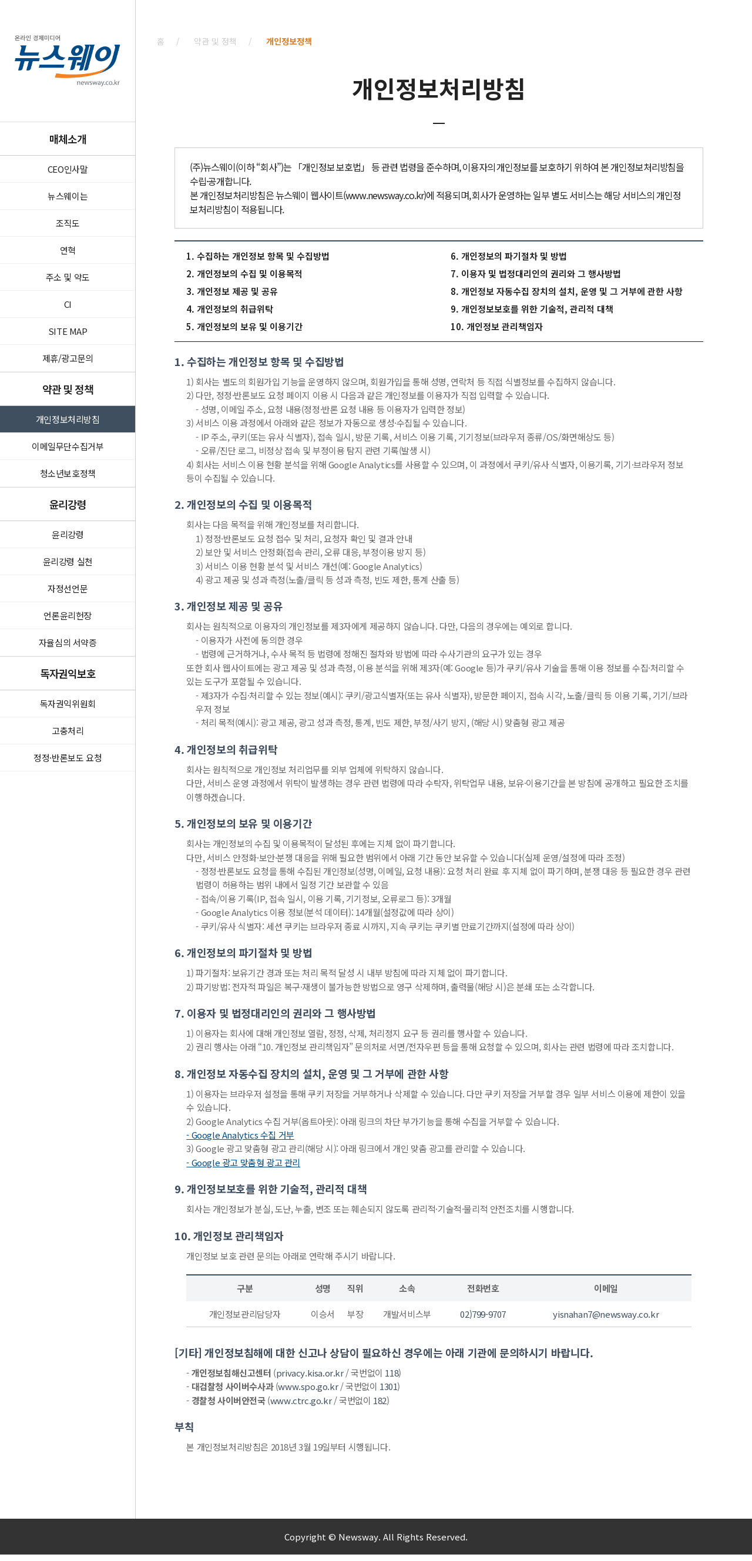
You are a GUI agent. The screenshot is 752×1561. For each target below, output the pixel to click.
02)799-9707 (483, 1314)
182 (380, 1400)
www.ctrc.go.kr (300, 1400)
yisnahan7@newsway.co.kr (606, 1314)
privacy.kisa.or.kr (310, 1373)
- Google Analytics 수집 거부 (240, 1135)
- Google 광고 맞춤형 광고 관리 (243, 1162)
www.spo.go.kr (308, 1386)
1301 (388, 1386)
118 (391, 1373)
